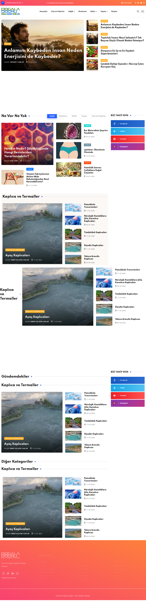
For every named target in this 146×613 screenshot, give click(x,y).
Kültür (92, 11)
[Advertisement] (73, 91)
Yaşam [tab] (84, 116)
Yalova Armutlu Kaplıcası (127, 319)
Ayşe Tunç (14, 161)
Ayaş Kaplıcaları (17, 255)
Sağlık (70, 11)
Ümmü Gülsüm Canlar (20, 260)
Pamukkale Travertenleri (127, 270)
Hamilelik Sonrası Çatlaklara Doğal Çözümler (92, 170)
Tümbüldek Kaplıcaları (95, 232)
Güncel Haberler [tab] (99, 116)
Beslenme (83, 11)
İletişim (114, 11)
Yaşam (103, 11)
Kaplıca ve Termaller (15, 250)
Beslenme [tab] (63, 116)
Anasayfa (43, 11)
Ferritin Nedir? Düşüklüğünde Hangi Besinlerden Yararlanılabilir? (26, 152)
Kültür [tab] (74, 116)
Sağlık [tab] (52, 116)
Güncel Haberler (58, 11)
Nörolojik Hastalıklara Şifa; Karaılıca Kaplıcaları (95, 218)
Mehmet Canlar (17, 62)
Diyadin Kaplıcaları (93, 245)
